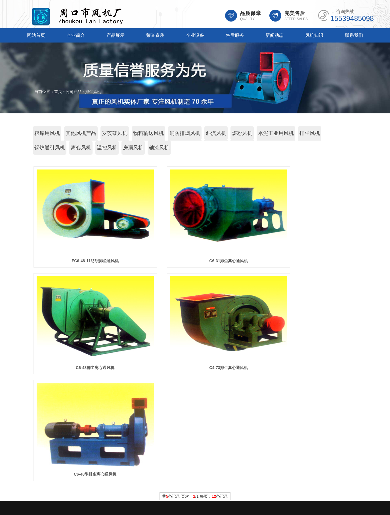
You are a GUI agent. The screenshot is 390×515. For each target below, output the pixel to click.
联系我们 (354, 35)
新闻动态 (274, 35)
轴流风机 (159, 148)
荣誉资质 (155, 35)
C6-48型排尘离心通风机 (195, 367)
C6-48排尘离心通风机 (306, 260)
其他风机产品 (81, 133)
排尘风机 (93, 91)
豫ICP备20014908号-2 (241, 493)
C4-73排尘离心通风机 (84, 367)
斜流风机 (216, 133)
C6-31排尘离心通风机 (195, 260)
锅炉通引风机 (49, 148)
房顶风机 (133, 148)
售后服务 (235, 35)
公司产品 (73, 91)
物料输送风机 (148, 133)
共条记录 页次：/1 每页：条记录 (195, 389)
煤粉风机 (242, 133)
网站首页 (36, 35)
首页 (58, 91)
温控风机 (107, 148)
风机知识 (314, 35)
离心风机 (81, 148)
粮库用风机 (47, 133)
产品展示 (115, 35)
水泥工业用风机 (276, 133)
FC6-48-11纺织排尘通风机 (83, 260)
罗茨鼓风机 (114, 133)
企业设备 (195, 35)
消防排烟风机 (184, 133)
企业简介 (76, 35)
